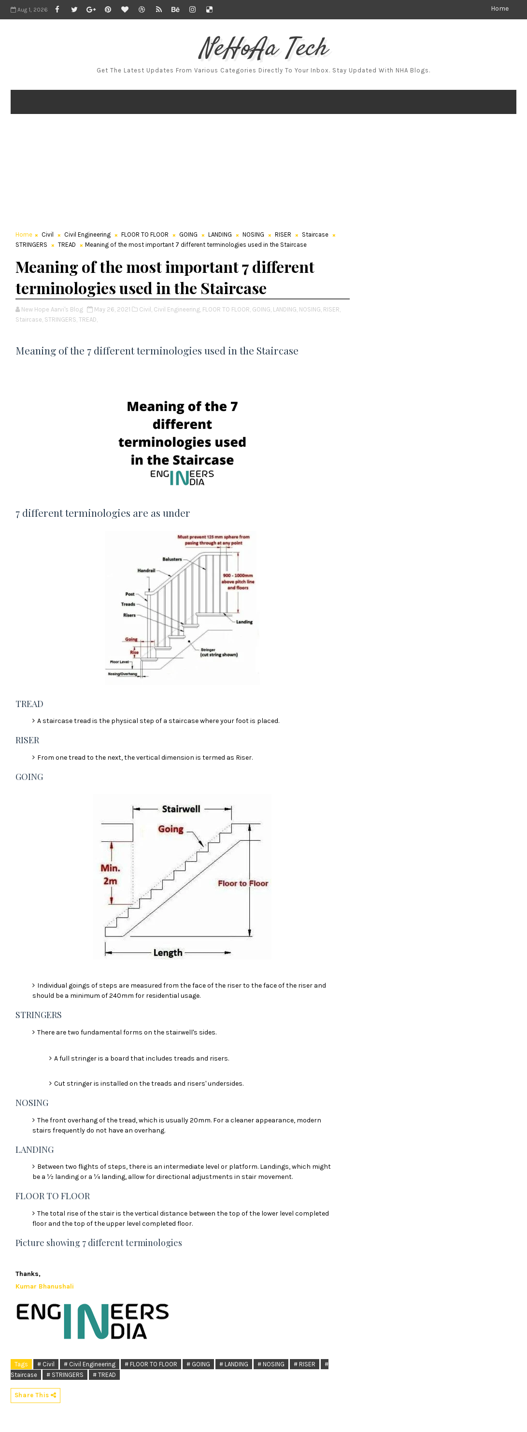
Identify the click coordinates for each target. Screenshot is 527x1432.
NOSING (253, 234)
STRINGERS (31, 244)
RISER (283, 234)
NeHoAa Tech (263, 49)
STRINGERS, (60, 319)
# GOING (198, 1364)
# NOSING (271, 1364)
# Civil (46, 1364)
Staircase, (29, 319)
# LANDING (233, 1364)
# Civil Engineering (89, 1364)
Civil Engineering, (177, 309)
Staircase (315, 234)
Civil (48, 234)
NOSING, (310, 309)
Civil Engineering (87, 234)
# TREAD (104, 1374)
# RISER (304, 1364)
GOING (188, 234)
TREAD (67, 244)
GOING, (261, 309)
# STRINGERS (65, 1374)
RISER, (332, 309)
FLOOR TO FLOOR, (226, 309)
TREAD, (88, 319)
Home (500, 8)
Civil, (145, 309)
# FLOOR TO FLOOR (151, 1364)
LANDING (220, 234)
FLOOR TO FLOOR (145, 234)
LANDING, (285, 309)
